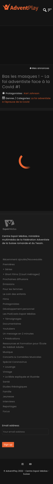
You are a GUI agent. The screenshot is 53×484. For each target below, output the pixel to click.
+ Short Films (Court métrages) (21, 274)
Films (6, 299)
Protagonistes (11, 304)
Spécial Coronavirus (15, 362)
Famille (7, 391)
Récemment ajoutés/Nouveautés (22, 259)
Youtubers (9, 328)
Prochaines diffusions (15, 279)
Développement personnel (18, 309)
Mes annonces (39, 68)
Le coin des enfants (14, 294)
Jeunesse (8, 396)
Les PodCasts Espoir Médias (19, 314)
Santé (6, 381)
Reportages (10, 406)
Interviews (9, 401)
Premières (9, 264)
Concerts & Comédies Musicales (22, 357)
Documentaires (12, 323)
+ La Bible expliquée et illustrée (21, 376)
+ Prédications (11, 338)
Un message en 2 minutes (18, 333)
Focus (6, 411)
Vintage (7, 371)
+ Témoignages (12, 318)
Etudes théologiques (15, 386)
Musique (8, 352)
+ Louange (9, 367)
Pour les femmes (13, 289)
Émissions (8, 284)
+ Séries (7, 269)
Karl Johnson (31, 93)
